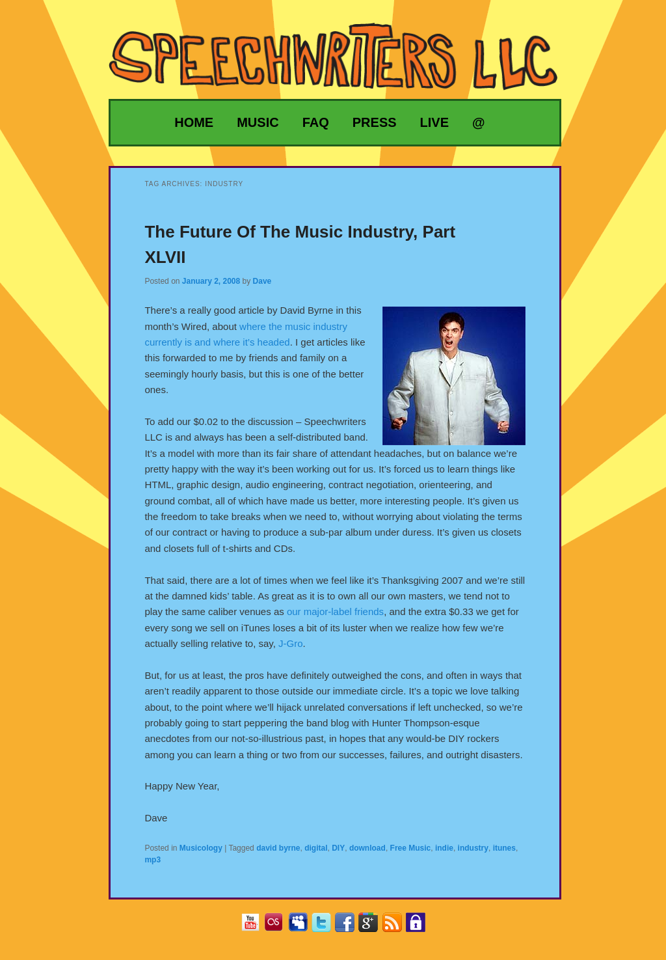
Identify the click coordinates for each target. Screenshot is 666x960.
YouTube (255, 926)
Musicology (201, 848)
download (367, 848)
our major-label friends (335, 611)
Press (375, 122)
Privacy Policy (420, 926)
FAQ (315, 122)
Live (434, 122)
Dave (262, 281)
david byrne (278, 848)
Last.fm (278, 926)
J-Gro (290, 643)
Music (257, 122)
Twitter (326, 926)
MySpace (302, 926)
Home (193, 122)
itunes (504, 848)
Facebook (349, 926)
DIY (338, 848)
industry (473, 848)
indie (444, 848)
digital (315, 848)
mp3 (152, 859)
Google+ (373, 926)
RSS (397, 926)
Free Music (410, 848)
